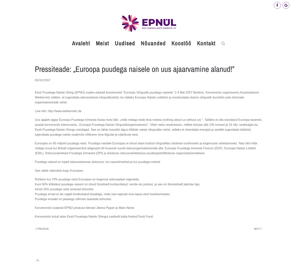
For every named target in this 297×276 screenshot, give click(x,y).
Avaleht (81, 43)
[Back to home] (148, 23)
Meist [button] (102, 43)
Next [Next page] (258, 228)
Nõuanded (153, 43)
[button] (223, 43)
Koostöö (181, 43)
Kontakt (206, 43)
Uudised (125, 43)
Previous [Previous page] (42, 228)
